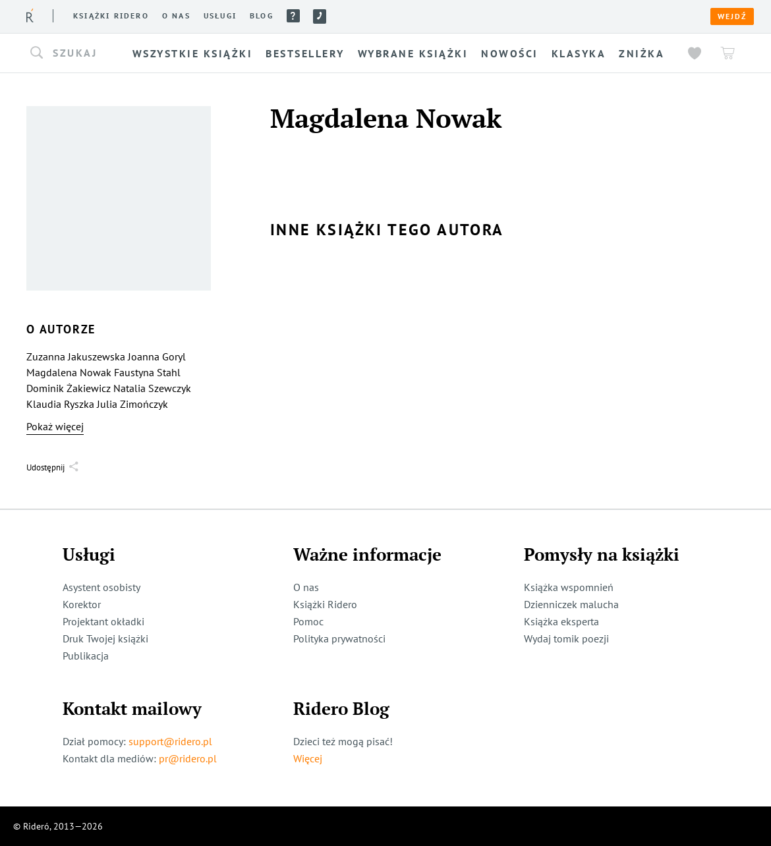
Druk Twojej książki (105, 638)
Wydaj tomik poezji (566, 638)
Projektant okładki (103, 621)
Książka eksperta (561, 621)
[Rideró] (30, 15)
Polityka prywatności (339, 638)
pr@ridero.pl (188, 758)
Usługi (220, 15)
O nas (176, 15)
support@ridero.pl (170, 741)
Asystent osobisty (101, 587)
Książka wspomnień (569, 587)
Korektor (82, 604)
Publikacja (86, 655)
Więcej (307, 758)
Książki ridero (111, 15)
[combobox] (77, 53)
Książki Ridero (325, 604)
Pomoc (293, 15)
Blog (261, 15)
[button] (77, 53)
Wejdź (732, 16)
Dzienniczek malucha (571, 604)
